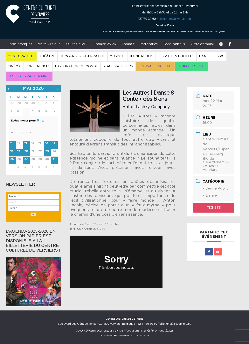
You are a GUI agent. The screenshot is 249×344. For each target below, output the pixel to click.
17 (53, 143)
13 (25, 143)
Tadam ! (128, 44)
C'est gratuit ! (21, 56)
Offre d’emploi (202, 44)
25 (12, 159)
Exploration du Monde (76, 66)
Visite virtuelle (49, 44)
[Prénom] (33, 196)
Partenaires (149, 44)
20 (26, 151)
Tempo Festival (191, 66)
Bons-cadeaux (174, 44)
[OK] (33, 214)
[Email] (33, 208)
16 (46, 143)
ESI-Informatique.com (126, 335)
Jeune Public (141, 56)
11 (11, 143)
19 (18, 151)
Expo (220, 56)
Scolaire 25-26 (104, 44)
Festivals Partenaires (29, 76)
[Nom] (33, 202)
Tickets (214, 207)
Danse (205, 56)
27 (26, 159)
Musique (117, 56)
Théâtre (47, 56)
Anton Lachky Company (146, 107)
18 (11, 151)
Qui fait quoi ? (76, 44)
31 (53, 159)
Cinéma (14, 66)
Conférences (37, 66)
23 (47, 151)
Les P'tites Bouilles (175, 56)
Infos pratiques (20, 44)
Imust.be (144, 335)
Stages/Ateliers (118, 66)
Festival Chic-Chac (155, 66)
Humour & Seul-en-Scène (82, 56)
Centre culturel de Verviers (124, 318)
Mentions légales (163, 330)
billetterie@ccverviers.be (176, 18)
